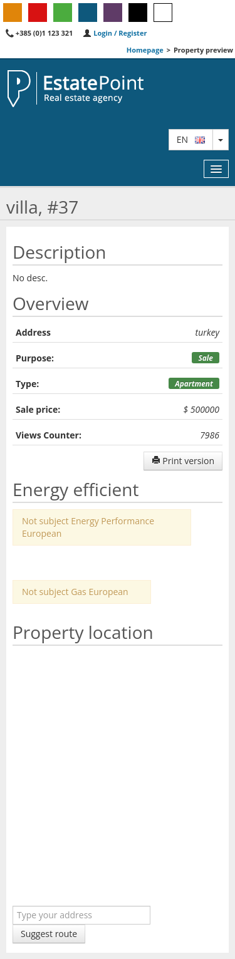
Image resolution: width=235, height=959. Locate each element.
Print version (183, 461)
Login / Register (115, 33)
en (191, 139)
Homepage (145, 49)
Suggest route (49, 934)
